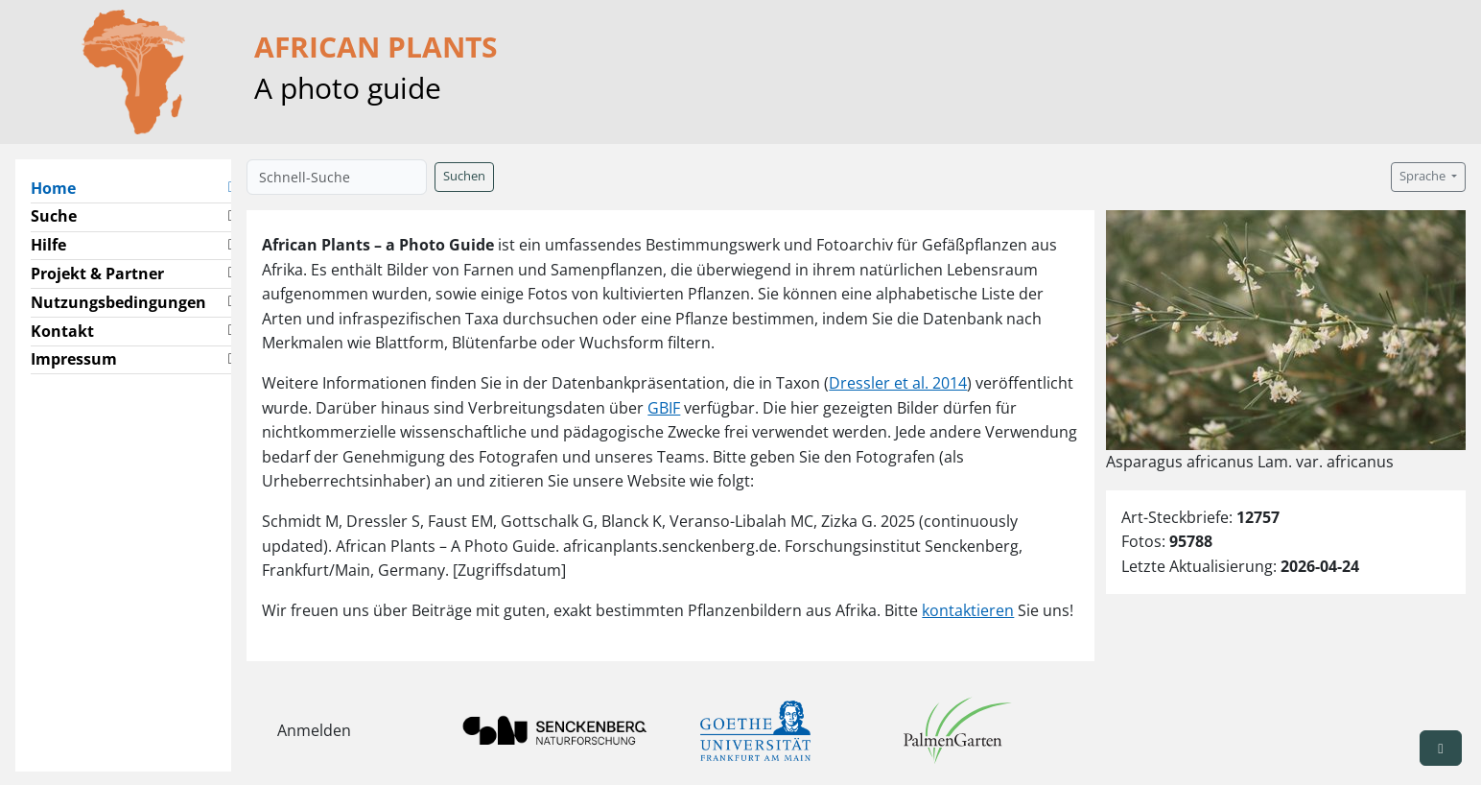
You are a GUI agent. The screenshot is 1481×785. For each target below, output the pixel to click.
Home (61, 187)
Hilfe (48, 244)
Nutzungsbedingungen (118, 302)
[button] (231, 188)
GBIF (663, 407)
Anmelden (314, 730)
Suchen (464, 176)
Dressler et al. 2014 (898, 382)
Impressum (74, 358)
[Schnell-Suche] (337, 177)
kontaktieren (968, 610)
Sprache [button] (1423, 176)
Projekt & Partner (97, 273)
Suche (54, 215)
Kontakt (62, 331)
